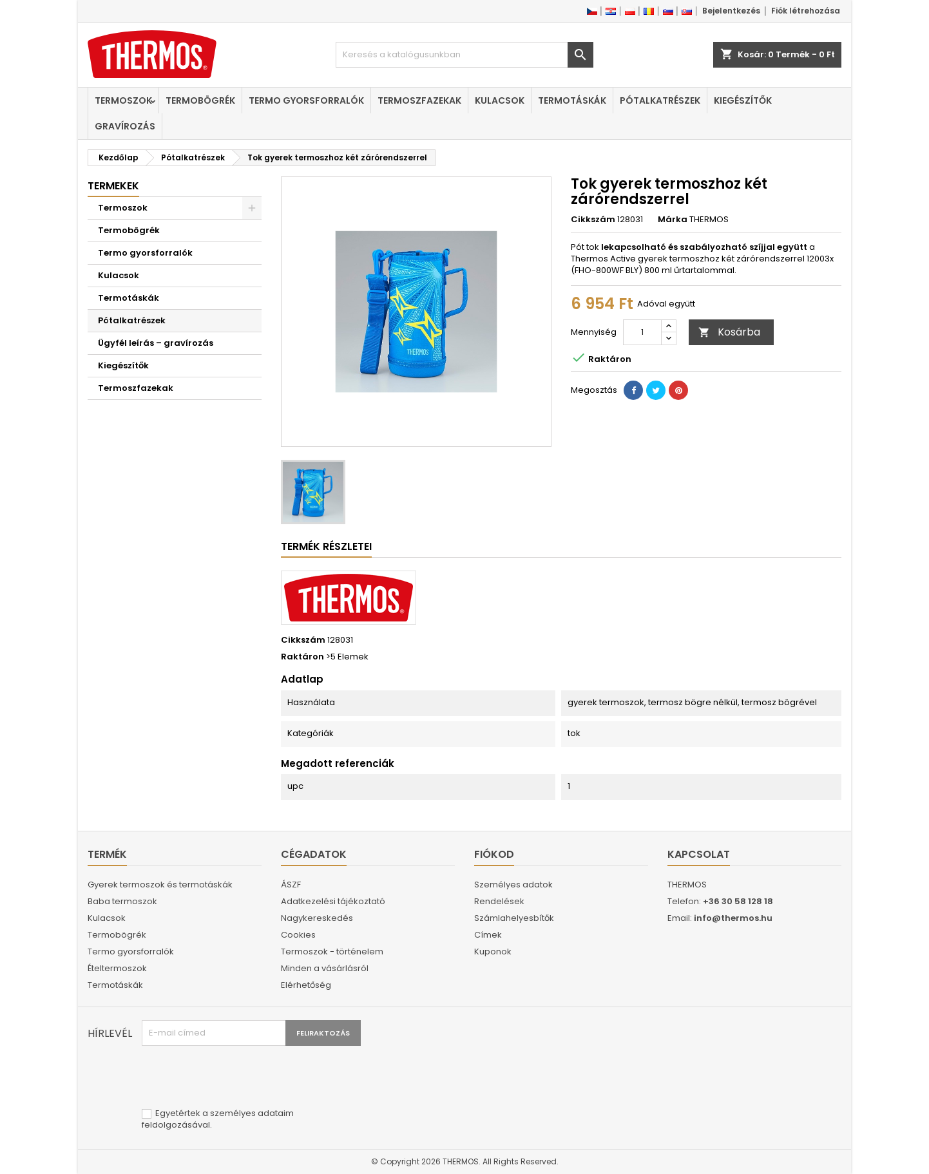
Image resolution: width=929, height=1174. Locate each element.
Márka (672, 219)
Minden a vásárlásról (325, 968)
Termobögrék (200, 100)
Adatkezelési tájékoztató (333, 901)
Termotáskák (572, 100)
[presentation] (240, 1077)
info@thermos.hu (733, 918)
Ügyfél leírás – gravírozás (155, 343)
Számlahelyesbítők (514, 918)
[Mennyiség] (642, 332)
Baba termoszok (122, 901)
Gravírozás (125, 126)
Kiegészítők (743, 100)
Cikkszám (593, 219)
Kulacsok (499, 100)
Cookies (298, 935)
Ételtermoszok (117, 968)
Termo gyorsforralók (306, 100)
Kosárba (729, 332)
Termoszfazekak (419, 100)
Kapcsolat (698, 854)
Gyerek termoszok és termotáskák (160, 884)
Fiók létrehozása (805, 10)
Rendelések (499, 901)
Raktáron (302, 657)
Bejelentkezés (731, 10)
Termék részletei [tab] (326, 546)
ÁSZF (291, 884)
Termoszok (123, 100)
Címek (488, 935)
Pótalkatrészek (660, 100)
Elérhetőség (306, 985)
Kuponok (493, 951)
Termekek (113, 185)
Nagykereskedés (317, 918)
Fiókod (494, 854)
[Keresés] (464, 55)
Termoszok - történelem (332, 951)
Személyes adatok (513, 884)
